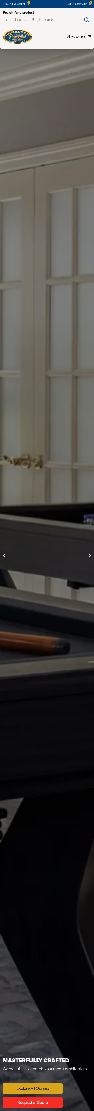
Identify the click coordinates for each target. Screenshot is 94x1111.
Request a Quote (33, 1102)
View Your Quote (16, 4)
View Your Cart (79, 4)
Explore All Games (33, 1088)
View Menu (78, 36)
